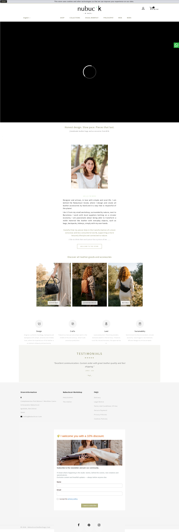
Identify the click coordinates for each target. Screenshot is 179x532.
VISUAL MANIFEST (92, 18)
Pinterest (89, 526)
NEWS (129, 18)
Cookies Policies (100, 419)
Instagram (99, 526)
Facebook (79, 526)
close (3, 1)
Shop (62, 18)
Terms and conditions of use (105, 406)
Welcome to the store (89, 246)
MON (120, 18)
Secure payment (100, 410)
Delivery (97, 397)
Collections (75, 18)
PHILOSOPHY (108, 18)
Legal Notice (99, 402)
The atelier (67, 402)
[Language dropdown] (27, 19)
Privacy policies (100, 415)
